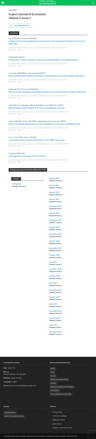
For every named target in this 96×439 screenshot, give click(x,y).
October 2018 (54, 241)
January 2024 (54, 178)
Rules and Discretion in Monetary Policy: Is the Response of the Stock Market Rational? (46, 76)
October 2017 (54, 255)
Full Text (13, 50)
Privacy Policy (57, 412)
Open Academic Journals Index (61, 394)
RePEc (53, 368)
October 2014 (54, 318)
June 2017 (53, 262)
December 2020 (55, 206)
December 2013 (55, 332)
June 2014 (53, 325)
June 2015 (53, 304)
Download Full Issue (19, 25)
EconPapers (55, 390)
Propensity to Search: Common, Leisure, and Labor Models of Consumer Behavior (43, 60)
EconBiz (53, 383)
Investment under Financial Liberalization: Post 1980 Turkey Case (37, 140)
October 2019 (54, 227)
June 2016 (53, 283)
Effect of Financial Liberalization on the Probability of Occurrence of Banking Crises (44, 124)
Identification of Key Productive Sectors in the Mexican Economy (37, 108)
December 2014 (55, 311)
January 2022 (54, 192)
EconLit (53, 376)
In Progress (16, 184)
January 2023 (54, 185)
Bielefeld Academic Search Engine (62, 387)
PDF (20, 50)
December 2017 (55, 248)
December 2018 (55, 234)
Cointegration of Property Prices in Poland (27, 156)
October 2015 (54, 297)
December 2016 (55, 269)
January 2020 (54, 213)
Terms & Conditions (59, 416)
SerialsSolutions (9, 412)
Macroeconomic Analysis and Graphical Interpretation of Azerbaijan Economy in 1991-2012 (47, 92)
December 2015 (55, 290)
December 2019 (55, 220)
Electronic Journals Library (59, 379)
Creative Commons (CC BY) (62, 428)
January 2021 (54, 199)
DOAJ (52, 372)
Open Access (57, 424)
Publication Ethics (58, 420)
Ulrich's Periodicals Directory (14, 416)
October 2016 (54, 276)
